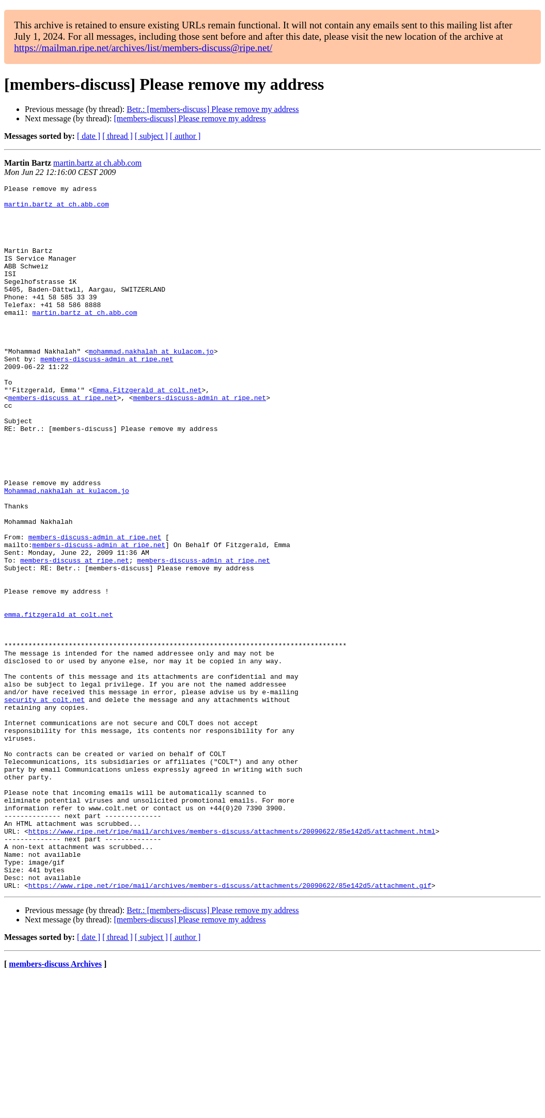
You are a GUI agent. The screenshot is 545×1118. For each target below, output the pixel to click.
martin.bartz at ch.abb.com (97, 162)
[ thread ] (117, 136)
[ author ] (185, 136)
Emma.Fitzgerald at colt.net (147, 431)
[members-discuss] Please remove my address (190, 118)
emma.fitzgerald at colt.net (58, 701)
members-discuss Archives (55, 1104)
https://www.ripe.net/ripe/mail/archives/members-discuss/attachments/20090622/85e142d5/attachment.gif (229, 1026)
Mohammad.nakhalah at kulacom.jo (66, 552)
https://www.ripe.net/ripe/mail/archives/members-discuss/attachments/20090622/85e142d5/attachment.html (231, 961)
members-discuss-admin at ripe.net (106, 394)
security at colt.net (44, 803)
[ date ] (88, 136)
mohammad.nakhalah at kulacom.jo (151, 385)
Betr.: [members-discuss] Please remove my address (213, 109)
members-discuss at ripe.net (62, 440)
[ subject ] (151, 136)
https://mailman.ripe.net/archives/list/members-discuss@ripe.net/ (143, 47)
